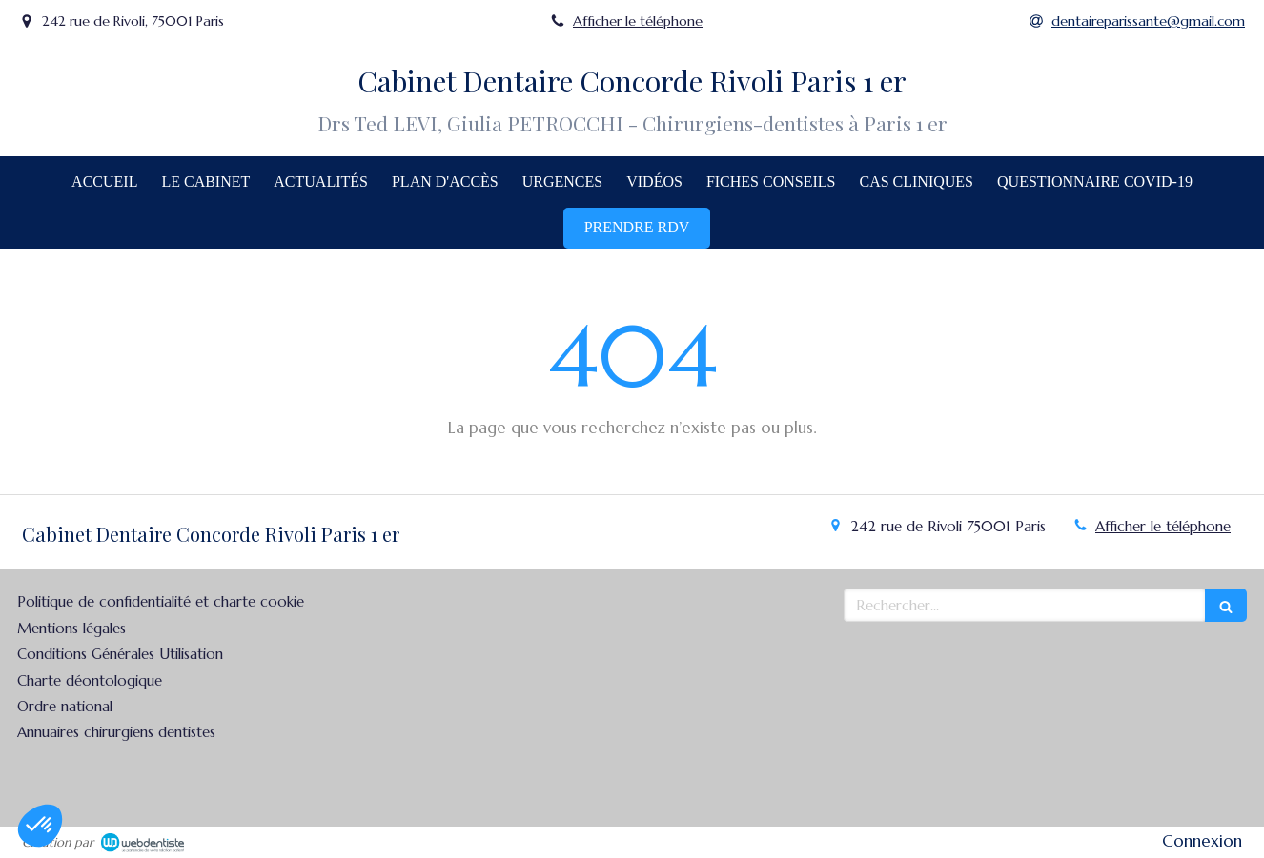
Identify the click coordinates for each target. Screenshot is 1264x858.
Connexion (1202, 840)
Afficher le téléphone (638, 21)
